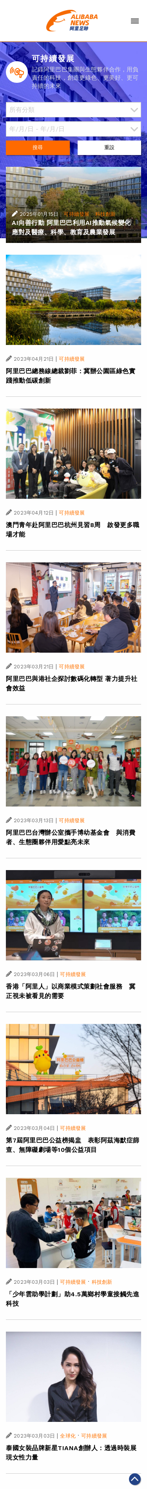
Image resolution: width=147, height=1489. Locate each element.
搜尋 (38, 147)
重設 (109, 147)
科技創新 (105, 214)
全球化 (67, 1436)
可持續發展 (76, 214)
